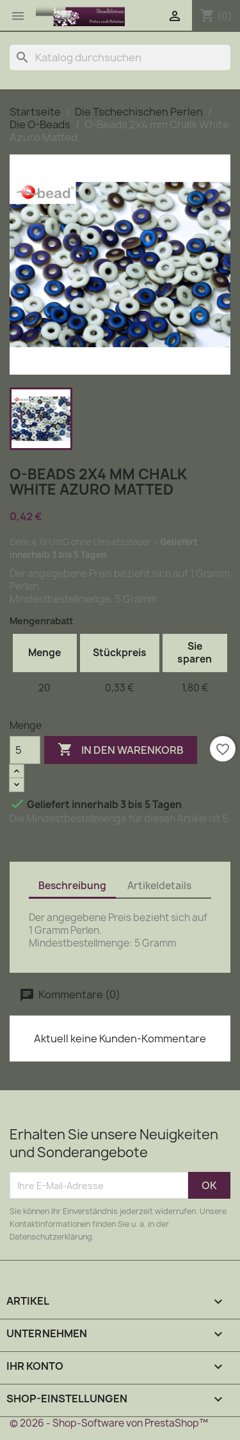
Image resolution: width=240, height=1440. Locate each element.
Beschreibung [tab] (72, 885)
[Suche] (120, 57)
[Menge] (25, 750)
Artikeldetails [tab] (159, 885)
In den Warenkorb (121, 750)
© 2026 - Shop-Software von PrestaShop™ (109, 1423)
